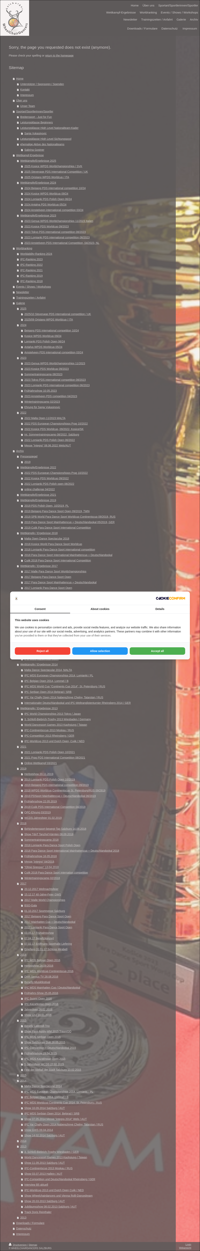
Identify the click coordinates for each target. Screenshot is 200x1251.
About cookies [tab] (100, 609)
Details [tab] (159, 609)
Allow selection (100, 651)
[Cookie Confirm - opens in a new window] (170, 598)
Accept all (157, 651)
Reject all (42, 651)
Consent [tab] (40, 609)
